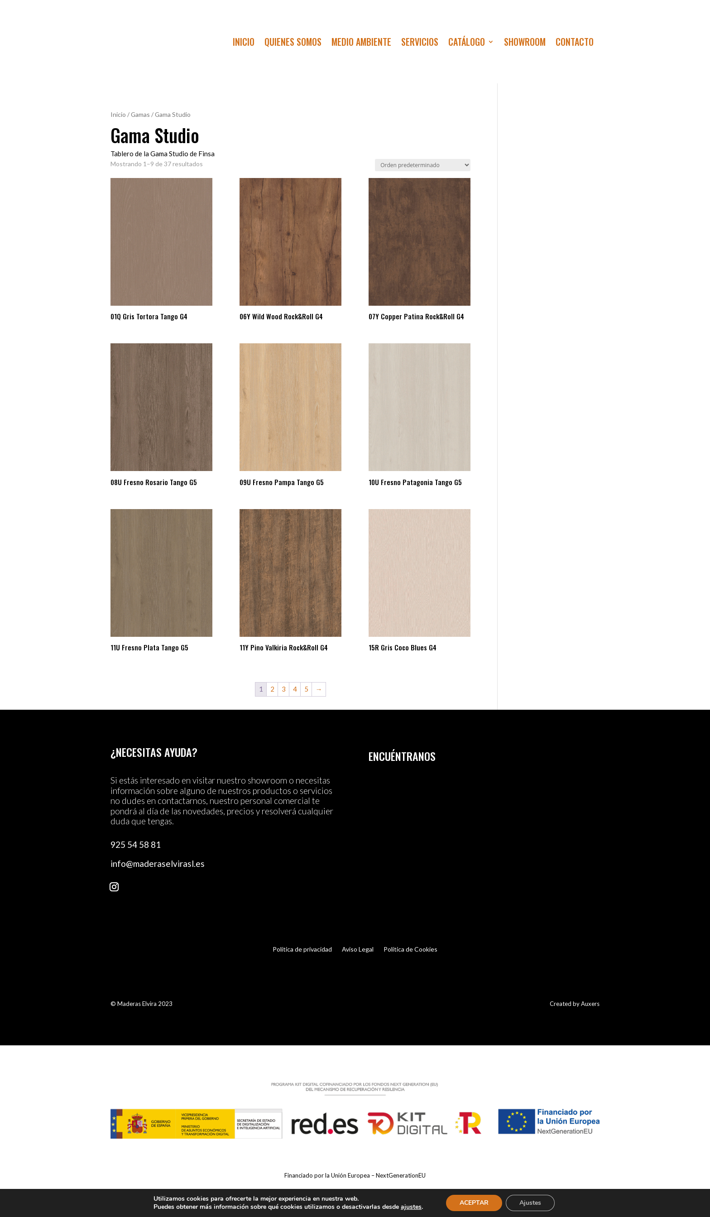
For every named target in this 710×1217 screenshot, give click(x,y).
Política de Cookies (410, 949)
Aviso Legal (358, 949)
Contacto (575, 43)
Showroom (525, 43)
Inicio (243, 43)
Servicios (419, 43)
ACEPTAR (474, 1202)
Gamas (140, 114)
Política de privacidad (302, 949)
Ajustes (530, 1202)
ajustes (411, 1207)
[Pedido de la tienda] (422, 165)
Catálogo (466, 43)
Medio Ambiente (361, 43)
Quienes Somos (292, 43)
